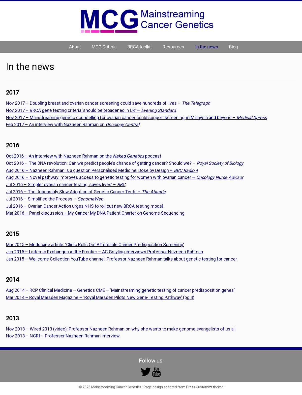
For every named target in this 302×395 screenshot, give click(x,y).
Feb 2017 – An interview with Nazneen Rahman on (72, 124)
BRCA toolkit (139, 46)
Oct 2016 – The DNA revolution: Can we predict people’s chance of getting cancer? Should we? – (124, 163)
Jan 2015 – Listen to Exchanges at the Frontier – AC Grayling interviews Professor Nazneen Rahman (104, 251)
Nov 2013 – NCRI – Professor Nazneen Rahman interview (63, 335)
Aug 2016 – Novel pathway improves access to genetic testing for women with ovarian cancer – (124, 177)
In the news (206, 46)
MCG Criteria (104, 46)
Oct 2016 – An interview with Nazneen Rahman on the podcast (83, 156)
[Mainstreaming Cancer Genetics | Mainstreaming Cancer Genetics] (151, 21)
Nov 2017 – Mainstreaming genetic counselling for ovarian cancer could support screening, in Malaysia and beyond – (136, 117)
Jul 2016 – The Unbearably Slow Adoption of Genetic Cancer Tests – (85, 191)
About (75, 46)
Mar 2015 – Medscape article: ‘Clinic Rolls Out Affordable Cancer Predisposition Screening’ (95, 244)
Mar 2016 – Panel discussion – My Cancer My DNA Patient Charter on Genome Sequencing (95, 213)
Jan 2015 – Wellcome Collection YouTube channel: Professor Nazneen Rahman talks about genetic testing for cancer (121, 259)
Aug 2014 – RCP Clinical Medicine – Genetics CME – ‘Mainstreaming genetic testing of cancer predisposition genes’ (120, 290)
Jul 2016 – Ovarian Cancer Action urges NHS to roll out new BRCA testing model (84, 206)
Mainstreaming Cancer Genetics (116, 387)
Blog (233, 46)
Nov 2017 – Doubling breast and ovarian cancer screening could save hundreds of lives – (108, 103)
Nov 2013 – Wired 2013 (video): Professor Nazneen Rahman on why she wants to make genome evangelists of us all (121, 328)
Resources (173, 46)
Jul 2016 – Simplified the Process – (54, 198)
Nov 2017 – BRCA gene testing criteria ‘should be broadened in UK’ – (91, 110)
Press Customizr (199, 387)
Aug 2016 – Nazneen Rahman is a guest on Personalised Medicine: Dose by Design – (102, 170)
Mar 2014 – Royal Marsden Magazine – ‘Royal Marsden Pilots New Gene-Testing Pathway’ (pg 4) (100, 297)
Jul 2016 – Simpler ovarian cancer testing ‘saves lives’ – (65, 184)
